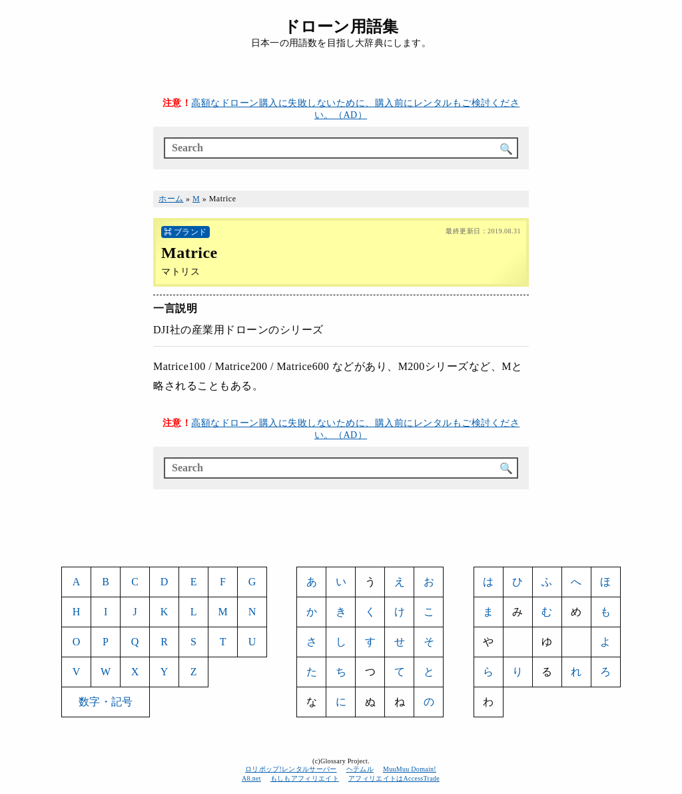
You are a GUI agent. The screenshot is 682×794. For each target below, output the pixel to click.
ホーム (171, 198)
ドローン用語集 (341, 26)
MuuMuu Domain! (409, 769)
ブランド (190, 232)
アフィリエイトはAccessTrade (394, 778)
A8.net (251, 778)
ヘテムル (360, 769)
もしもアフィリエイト (304, 778)
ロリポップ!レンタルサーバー (291, 769)
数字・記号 (106, 701)
